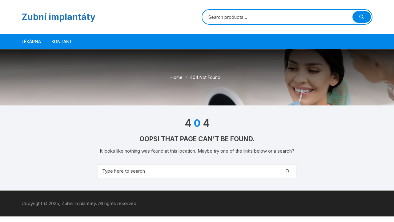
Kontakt (61, 41)
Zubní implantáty (58, 17)
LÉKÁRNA (31, 41)
